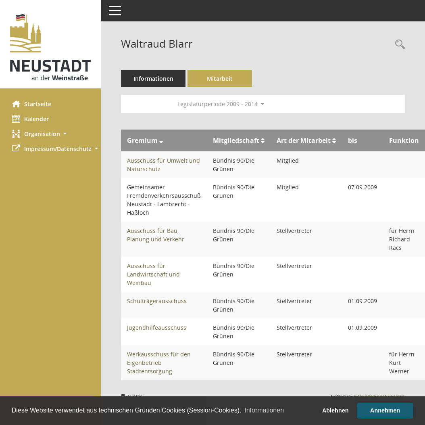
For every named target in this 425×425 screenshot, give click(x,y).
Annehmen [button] (385, 410)
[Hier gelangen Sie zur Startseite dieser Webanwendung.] (50, 47)
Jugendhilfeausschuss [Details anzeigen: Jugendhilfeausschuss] (156, 327)
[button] (50, 133)
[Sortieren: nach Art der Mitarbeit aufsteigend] (334, 140)
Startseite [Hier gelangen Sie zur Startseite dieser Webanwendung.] (31, 104)
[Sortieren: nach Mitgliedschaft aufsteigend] (263, 140)
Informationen (153, 78)
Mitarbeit (220, 78)
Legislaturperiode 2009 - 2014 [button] (220, 104)
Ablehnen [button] (335, 410)
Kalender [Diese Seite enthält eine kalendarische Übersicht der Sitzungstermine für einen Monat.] (30, 119)
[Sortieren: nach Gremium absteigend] (161, 140)
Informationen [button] (264, 410)
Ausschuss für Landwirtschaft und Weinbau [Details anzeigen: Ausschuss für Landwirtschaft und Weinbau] (153, 274)
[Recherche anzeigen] (398, 44)
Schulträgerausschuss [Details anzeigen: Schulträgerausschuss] (157, 301)
